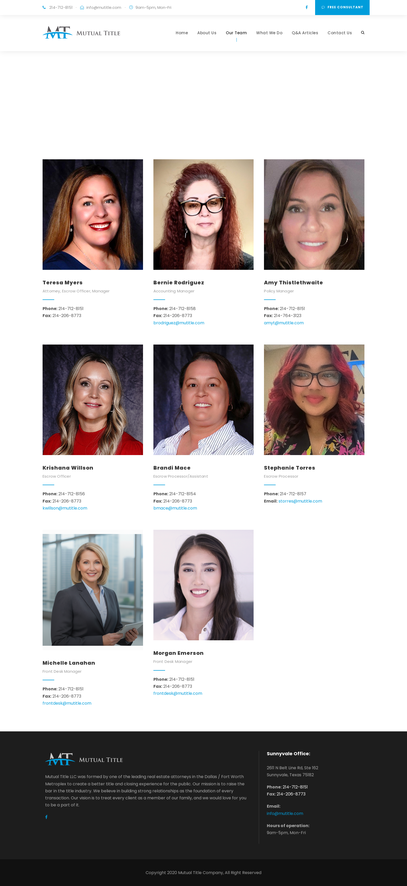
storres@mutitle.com (300, 501)
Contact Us (340, 33)
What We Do (269, 33)
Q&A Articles (305, 33)
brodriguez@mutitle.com (178, 323)
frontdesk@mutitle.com (67, 703)
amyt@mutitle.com (284, 323)
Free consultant (342, 7)
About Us (206, 33)
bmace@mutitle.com (175, 508)
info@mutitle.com (103, 7)
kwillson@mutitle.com (65, 508)
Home (182, 33)
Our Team (236, 33)
